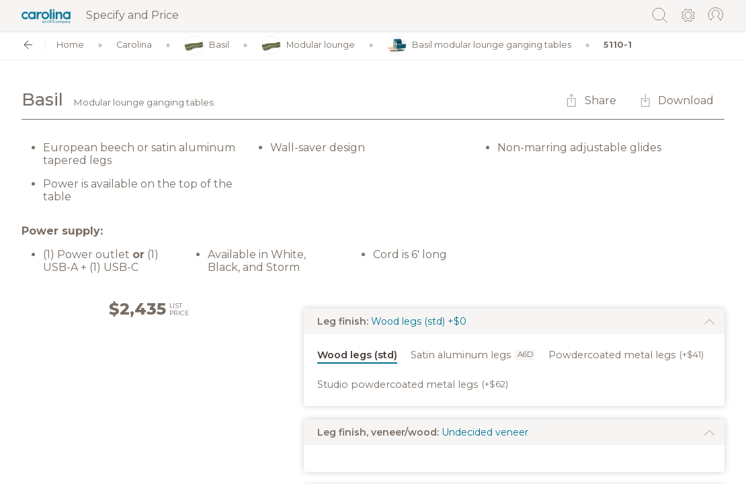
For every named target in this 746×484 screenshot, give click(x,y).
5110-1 (618, 45)
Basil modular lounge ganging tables (479, 45)
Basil (206, 45)
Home (70, 45)
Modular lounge (308, 45)
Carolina (134, 45)
